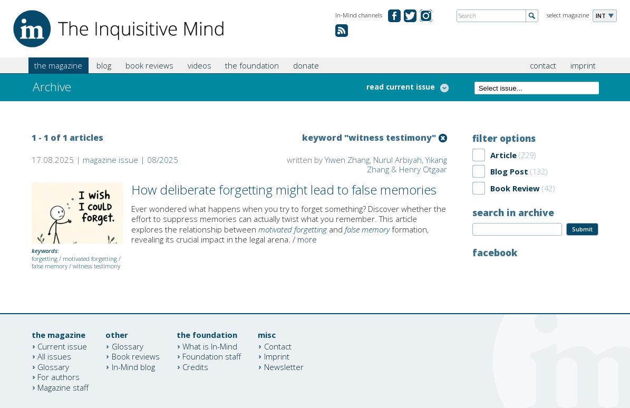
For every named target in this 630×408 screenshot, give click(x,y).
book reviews (149, 65)
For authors (58, 377)
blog (103, 65)
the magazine (58, 65)
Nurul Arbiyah (397, 159)
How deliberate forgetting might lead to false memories (284, 189)
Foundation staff (211, 356)
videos (199, 65)
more (307, 239)
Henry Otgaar (423, 169)
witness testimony (96, 266)
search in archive (513, 212)
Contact (278, 346)
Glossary (53, 366)
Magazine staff (63, 387)
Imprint (276, 356)
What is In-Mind (209, 346)
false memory (49, 266)
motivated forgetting (90, 259)
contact (543, 65)
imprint (583, 65)
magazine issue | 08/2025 (130, 159)
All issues (54, 356)
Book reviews (136, 356)
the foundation (252, 65)
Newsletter (284, 366)
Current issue (62, 346)
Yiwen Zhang (347, 159)
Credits (195, 366)
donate (306, 65)
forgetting (44, 259)
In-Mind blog (133, 366)
